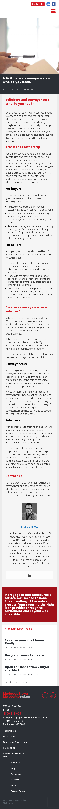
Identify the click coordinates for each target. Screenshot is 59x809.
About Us (15, 762)
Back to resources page (17, 682)
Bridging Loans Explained (25, 655)
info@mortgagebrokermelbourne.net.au (15, 717)
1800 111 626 (12, 713)
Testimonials (9, 730)
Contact (15, 779)
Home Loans (9, 736)
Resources (16, 774)
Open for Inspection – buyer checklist (27, 668)
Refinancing (9, 747)
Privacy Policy (18, 791)
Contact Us (38, 4)
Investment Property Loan (13, 755)
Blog (13, 768)
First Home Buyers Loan (15, 742)
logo (19, 11)
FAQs (13, 785)
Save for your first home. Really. (25, 642)
